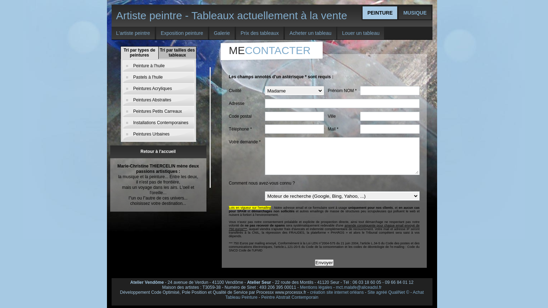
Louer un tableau (360, 33)
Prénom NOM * (342, 90)
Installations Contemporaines (161, 122)
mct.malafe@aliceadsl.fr (358, 287)
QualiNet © (398, 292)
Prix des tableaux (260, 33)
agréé (381, 292)
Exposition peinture (182, 33)
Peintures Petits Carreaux (157, 111)
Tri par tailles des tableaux (177, 53)
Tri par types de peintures (139, 53)
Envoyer (324, 262)
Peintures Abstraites (152, 99)
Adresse (237, 103)
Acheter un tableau (311, 33)
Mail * (333, 129)
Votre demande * (245, 141)
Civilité (235, 90)
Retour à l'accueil (158, 151)
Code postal (240, 116)
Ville (332, 116)
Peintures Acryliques (152, 88)
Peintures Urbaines (151, 134)
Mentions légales (316, 287)
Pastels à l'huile (148, 77)
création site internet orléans (337, 292)
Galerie (222, 33)
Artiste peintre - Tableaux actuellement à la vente (231, 15)
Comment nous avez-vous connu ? (262, 183)
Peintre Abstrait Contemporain (289, 297)
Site (371, 292)
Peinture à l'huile (149, 65)
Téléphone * (240, 129)
